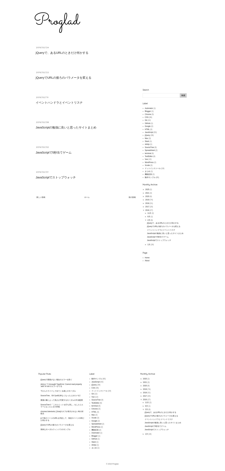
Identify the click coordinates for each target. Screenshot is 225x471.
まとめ (147, 171)
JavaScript (149, 132)
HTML (147, 129)
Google (148, 126)
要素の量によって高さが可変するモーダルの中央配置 (62, 400)
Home (147, 258)
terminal (148, 153)
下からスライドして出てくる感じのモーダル (58, 391)
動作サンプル (150, 177)
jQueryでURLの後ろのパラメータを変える (63, 77)
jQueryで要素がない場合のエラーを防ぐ (56, 380)
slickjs (147, 144)
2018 (147, 203)
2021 (147, 193)
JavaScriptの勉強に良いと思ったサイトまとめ (66, 127)
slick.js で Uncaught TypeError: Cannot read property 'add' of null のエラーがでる (61, 385)
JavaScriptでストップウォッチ (56, 177)
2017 (147, 207)
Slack (147, 141)
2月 (149, 220)
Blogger (148, 111)
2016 (147, 210)
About (147, 261)
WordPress (149, 162)
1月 (149, 245)
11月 (149, 213)
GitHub (147, 123)
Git (146, 120)
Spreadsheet (150, 150)
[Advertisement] (165, 65)
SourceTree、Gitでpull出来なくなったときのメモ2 (60, 396)
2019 (147, 200)
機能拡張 (148, 174)
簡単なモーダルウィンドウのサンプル (55, 429)
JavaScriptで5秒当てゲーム (54, 152)
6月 (149, 217)
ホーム (87, 197)
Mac (146, 138)
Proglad (56, 21)
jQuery (147, 135)
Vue (146, 159)
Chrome (148, 114)
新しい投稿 (40, 197)
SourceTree (149, 147)
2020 (147, 196)
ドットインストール (153, 168)
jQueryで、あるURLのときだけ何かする (62, 52)
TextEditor (149, 156)
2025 (147, 189)
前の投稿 (132, 197)
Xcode (147, 165)
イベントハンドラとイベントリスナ (59, 102)
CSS (146, 117)
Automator (149, 108)
